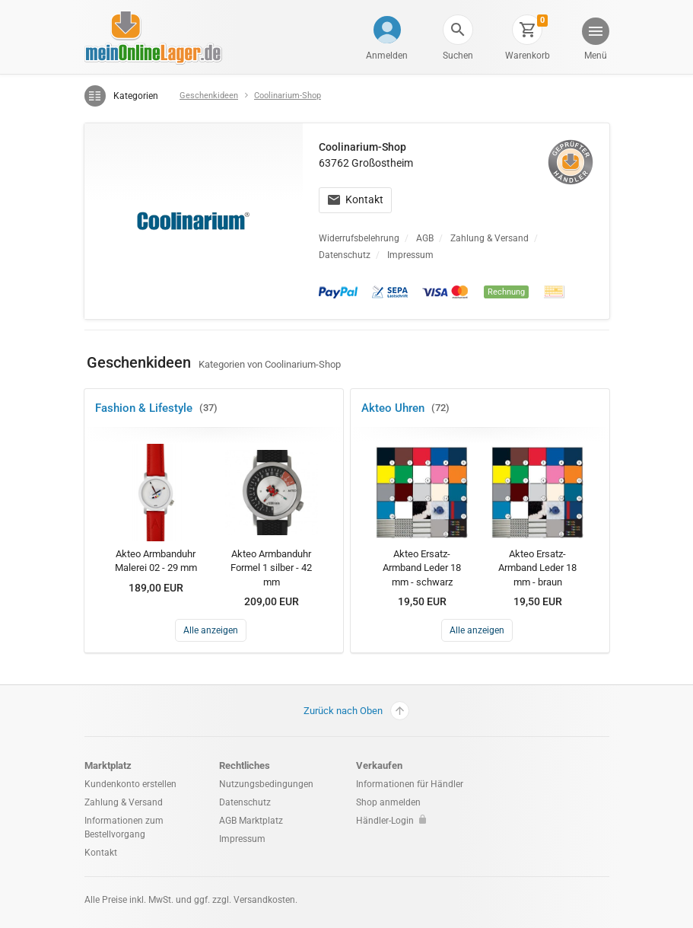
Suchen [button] (458, 55)
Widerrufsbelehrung (359, 238)
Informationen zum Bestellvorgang (124, 827)
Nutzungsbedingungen (266, 784)
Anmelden (387, 55)
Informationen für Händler (409, 784)
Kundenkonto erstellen (130, 784)
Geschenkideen (209, 95)
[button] (458, 30)
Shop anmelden (388, 802)
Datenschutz (344, 255)
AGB (425, 238)
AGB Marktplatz (251, 820)
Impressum (410, 255)
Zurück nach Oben (356, 710)
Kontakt (355, 199)
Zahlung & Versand (489, 238)
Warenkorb (527, 55)
